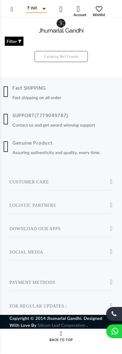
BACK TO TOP (61, 340)
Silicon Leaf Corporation (62, 325)
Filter (14, 41)
